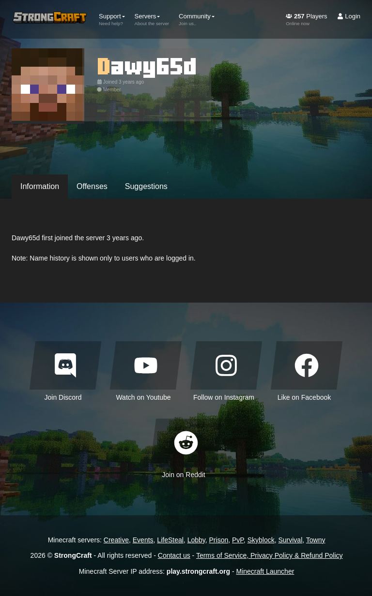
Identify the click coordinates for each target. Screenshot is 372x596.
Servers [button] (152, 19)
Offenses (92, 186)
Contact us (174, 555)
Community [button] (197, 19)
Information (39, 186)
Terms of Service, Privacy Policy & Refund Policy (269, 555)
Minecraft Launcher (265, 571)
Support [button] (112, 19)
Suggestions (146, 186)
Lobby (196, 540)
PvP (238, 540)
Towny (316, 540)
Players (306, 19)
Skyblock (261, 540)
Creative (116, 540)
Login (348, 16)
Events (143, 540)
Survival (290, 540)
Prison (219, 540)
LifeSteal (170, 540)
